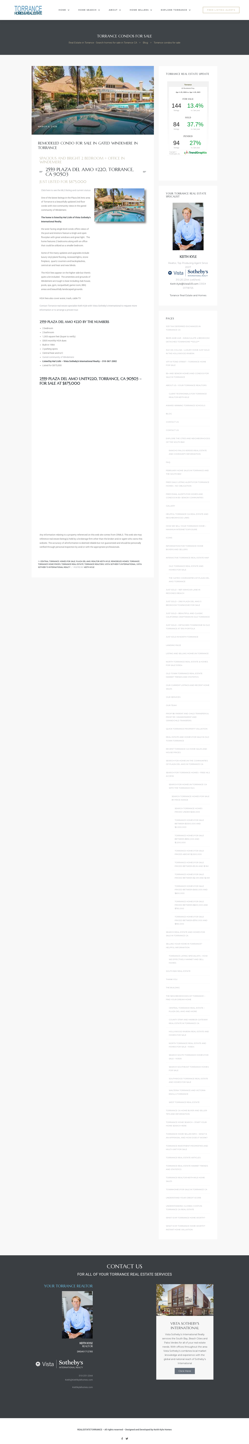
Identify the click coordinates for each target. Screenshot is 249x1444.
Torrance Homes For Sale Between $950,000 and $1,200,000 (189, 839)
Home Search (89, 10)
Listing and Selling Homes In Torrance (187, 653)
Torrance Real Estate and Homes (188, 295)
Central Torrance (49, 561)
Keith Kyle (89, 567)
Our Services (173, 697)
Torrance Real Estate (72, 564)
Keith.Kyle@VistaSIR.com (184, 283)
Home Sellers (141, 10)
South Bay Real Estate (178, 971)
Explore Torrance (176, 10)
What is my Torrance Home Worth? (185, 1217)
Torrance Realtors (94, 564)
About (115, 10)
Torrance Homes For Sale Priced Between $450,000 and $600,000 (191, 889)
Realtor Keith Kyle (100, 561)
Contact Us (172, 422)
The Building (173, 987)
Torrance (134, 561)
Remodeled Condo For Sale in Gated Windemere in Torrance (88, 145)
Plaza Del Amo (83, 561)
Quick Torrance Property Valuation (186, 729)
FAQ (168, 462)
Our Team (171, 705)
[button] (221, 10)
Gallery (170, 506)
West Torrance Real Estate (184, 1102)
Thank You (171, 979)
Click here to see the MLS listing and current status (66, 190)
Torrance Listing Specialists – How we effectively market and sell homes (188, 959)
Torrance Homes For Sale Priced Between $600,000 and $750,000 (191, 905)
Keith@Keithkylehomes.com (79, 1380)
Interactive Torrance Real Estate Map (187, 557)
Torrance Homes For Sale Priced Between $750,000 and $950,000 (191, 920)
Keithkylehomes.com (82, 1387)
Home (64, 10)
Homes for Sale (67, 561)
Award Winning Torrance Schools (185, 405)
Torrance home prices (49, 564)
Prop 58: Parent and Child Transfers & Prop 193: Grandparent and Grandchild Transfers (187, 717)
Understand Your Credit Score (183, 1197)
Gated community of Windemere (58, 357)
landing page (173, 645)
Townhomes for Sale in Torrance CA (186, 1189)
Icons (169, 537)
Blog (169, 413)
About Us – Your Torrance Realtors (186, 385)
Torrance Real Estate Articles (183, 1157)
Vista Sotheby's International (120, 564)
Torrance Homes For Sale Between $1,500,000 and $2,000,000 (189, 823)
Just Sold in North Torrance (182, 637)
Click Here (184, 1370)
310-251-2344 (86, 1375)
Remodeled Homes (120, 561)
